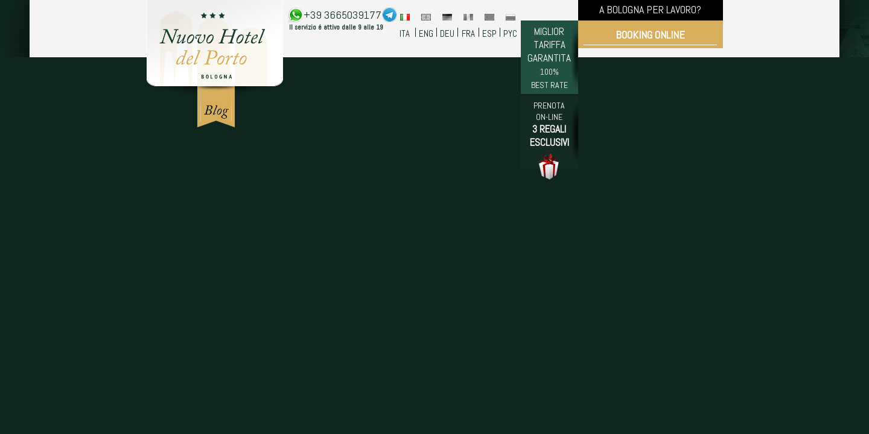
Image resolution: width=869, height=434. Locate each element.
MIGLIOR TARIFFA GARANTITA (549, 57)
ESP (489, 33)
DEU (447, 33)
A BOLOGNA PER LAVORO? (650, 9)
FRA (468, 33)
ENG (426, 33)
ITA (404, 33)
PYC (510, 33)
